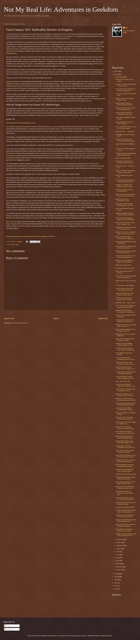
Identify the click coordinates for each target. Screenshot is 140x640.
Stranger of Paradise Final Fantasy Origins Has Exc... (125, 185)
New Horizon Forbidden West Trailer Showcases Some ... (125, 487)
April (117, 560)
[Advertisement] (55, 313)
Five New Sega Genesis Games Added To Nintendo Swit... (126, 511)
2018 (116, 580)
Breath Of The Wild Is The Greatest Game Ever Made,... (126, 140)
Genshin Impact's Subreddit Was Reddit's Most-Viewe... (126, 154)
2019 (116, 576)
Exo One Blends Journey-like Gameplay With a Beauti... (125, 465)
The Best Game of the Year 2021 (126, 474)
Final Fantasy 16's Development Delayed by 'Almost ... (126, 247)
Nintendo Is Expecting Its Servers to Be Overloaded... (125, 427)
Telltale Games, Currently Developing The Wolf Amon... (125, 311)
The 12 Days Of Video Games (125, 285)
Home (56, 318)
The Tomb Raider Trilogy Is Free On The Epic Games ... (126, 127)
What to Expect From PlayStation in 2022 (122, 199)
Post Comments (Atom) (19, 323)
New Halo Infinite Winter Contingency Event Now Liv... (126, 358)
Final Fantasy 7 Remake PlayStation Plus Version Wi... (126, 446)
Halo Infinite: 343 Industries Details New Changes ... (124, 530)
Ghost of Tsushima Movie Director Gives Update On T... (126, 368)
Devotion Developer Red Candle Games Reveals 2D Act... (126, 534)
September (119, 545)
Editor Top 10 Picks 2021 (123, 265)
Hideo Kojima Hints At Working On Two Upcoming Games (125, 195)
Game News (15, 244)
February (119, 567)
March (118, 564)
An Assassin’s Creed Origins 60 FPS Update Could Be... (125, 372)
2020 (116, 574)
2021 (116, 74)
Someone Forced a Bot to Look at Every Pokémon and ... (125, 256)
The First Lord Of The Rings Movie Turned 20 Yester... (124, 418)
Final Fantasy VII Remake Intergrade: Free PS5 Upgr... (125, 432)
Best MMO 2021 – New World (125, 131)
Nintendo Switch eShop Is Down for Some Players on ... (126, 251)
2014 (116, 586)
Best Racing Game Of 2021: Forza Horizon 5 (124, 190)
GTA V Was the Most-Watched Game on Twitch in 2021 (125, 306)
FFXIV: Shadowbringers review (25, 123)
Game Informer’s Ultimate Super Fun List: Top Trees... (126, 276)
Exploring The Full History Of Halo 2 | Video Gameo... (125, 261)
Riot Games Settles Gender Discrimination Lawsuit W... (125, 204)
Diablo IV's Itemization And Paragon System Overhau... (125, 394)
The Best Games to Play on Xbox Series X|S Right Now (125, 349)
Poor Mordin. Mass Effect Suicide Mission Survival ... (125, 408)
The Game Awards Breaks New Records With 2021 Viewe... (125, 404)
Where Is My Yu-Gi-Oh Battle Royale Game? (125, 99)
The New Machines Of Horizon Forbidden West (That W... (125, 181)
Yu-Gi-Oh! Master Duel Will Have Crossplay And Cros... (125, 377)
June (117, 554)
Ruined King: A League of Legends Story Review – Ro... (126, 385)
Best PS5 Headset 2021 (123, 158)
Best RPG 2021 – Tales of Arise (125, 302)
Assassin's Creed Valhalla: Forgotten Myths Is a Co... (124, 344)
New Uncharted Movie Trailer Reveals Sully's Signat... (125, 294)
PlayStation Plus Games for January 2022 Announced (124, 162)
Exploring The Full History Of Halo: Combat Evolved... (125, 470)
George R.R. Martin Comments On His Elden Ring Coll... (125, 460)
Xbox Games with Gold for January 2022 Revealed (124, 298)
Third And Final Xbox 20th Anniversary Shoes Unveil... (125, 363)
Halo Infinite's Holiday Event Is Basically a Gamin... (125, 339)
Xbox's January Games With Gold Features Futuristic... (124, 289)
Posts (7, 626)
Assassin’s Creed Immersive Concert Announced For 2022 (126, 399)
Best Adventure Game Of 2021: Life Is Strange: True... (125, 223)
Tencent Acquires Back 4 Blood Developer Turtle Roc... (125, 478)
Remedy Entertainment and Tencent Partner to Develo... (125, 214)
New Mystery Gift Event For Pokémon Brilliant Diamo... (125, 437)
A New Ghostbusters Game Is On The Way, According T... (125, 498)
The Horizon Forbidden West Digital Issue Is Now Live (125, 320)
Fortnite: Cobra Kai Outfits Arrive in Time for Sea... (126, 85)
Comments (8, 629)
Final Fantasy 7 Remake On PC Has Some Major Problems (126, 456)
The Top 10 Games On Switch (125, 268)
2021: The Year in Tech (123, 381)
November (119, 539)
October (118, 542)
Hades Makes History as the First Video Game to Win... (125, 442)
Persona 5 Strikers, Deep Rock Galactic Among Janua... (125, 171)
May (117, 558)
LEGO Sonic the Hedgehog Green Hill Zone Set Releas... (126, 218)
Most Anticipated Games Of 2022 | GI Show (124, 122)
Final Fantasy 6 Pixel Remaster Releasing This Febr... (125, 389)
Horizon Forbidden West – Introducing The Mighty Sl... (125, 237)
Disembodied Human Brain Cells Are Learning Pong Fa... (126, 228)
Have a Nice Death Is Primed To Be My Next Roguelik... (126, 525)
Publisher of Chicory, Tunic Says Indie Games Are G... (126, 325)
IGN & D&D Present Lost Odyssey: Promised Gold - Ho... (125, 493)
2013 (116, 589)
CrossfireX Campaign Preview (125, 507)
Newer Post (9, 318)
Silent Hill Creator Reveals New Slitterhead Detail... (125, 503)
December (119, 77)
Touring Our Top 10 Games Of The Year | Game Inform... (125, 515)
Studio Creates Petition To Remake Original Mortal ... (125, 104)
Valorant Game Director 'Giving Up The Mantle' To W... (125, 108)
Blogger (109, 635)
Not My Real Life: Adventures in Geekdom (61, 9)
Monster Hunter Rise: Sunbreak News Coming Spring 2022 (125, 233)
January (118, 570)
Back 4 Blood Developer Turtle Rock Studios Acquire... (125, 482)
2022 (116, 71)
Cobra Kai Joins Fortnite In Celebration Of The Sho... (124, 113)
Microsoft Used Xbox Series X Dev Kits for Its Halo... (125, 451)
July (117, 551)
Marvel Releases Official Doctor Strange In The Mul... (125, 330)
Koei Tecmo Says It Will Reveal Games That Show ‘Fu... (125, 89)
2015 (116, 583)
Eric (126, 28)
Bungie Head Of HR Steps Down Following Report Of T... (126, 520)
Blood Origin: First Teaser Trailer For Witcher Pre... (126, 423)
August (118, 548)
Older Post (103, 318)
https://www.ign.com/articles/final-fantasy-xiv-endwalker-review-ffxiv (33, 236)
